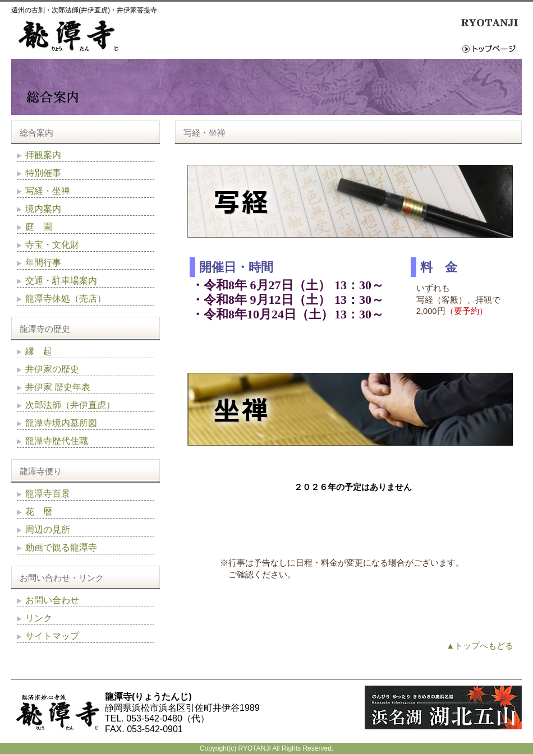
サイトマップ (52, 636)
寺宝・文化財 (52, 244)
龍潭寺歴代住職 (56, 441)
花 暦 (38, 511)
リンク (38, 618)
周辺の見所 (47, 529)
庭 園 (38, 227)
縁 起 (38, 351)
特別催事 (43, 173)
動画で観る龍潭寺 (61, 547)
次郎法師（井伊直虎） (70, 405)
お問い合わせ (52, 600)
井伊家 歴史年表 (57, 387)
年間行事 (43, 262)
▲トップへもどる (479, 645)
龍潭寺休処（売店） (65, 298)
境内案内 (43, 209)
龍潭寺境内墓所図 (61, 423)
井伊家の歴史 (52, 369)
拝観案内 (43, 155)
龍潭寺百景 (47, 493)
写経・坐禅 (47, 191)
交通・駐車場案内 (61, 280)
